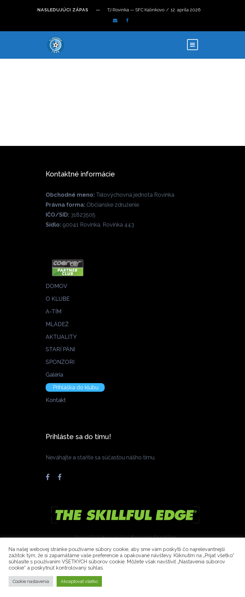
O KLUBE (58, 299)
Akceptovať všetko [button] (79, 581)
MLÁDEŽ (57, 324)
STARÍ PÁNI (60, 349)
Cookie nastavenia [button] (31, 581)
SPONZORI (60, 362)
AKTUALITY (61, 337)
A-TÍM (53, 311)
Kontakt (56, 400)
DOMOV (56, 286)
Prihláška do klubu (75, 387)
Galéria (54, 374)
